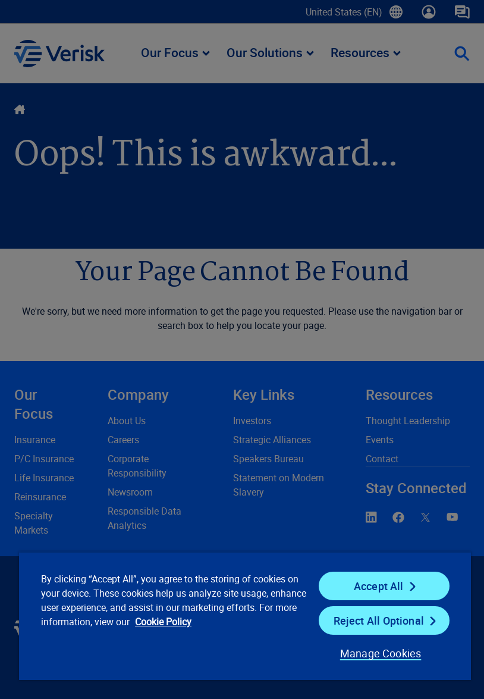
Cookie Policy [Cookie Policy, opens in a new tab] (163, 621)
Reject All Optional (379, 620)
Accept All (379, 586)
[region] (245, 615)
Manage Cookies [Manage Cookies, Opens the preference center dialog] (381, 653)
